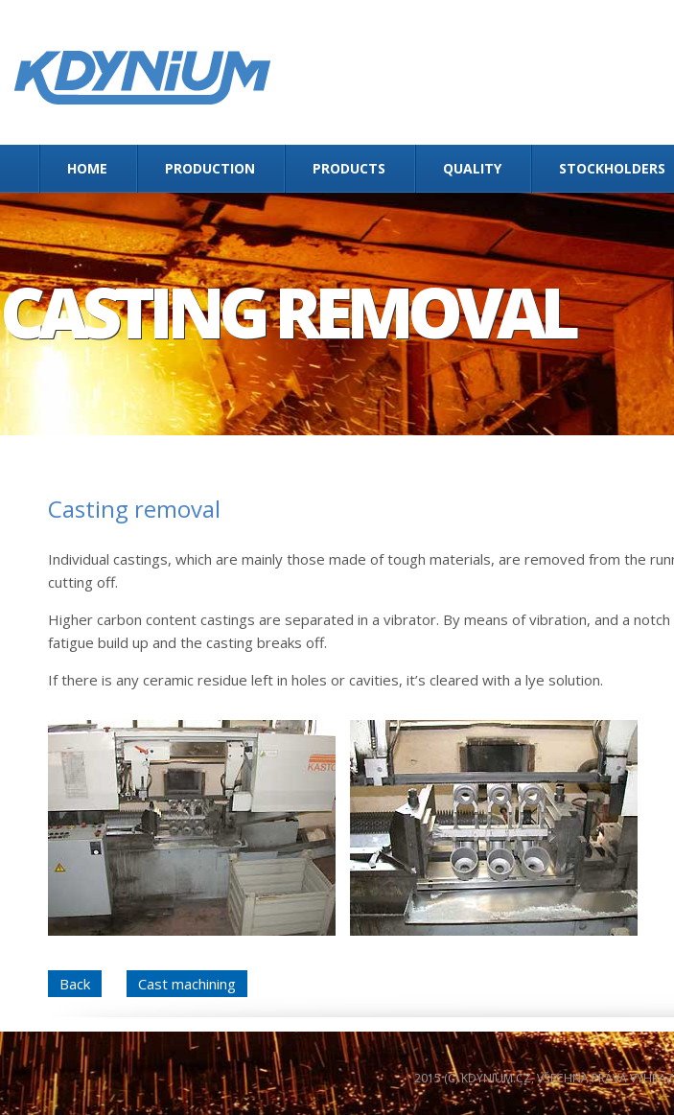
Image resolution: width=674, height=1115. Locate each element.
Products (349, 168)
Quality (472, 168)
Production (210, 168)
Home (87, 168)
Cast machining (187, 983)
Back (74, 983)
